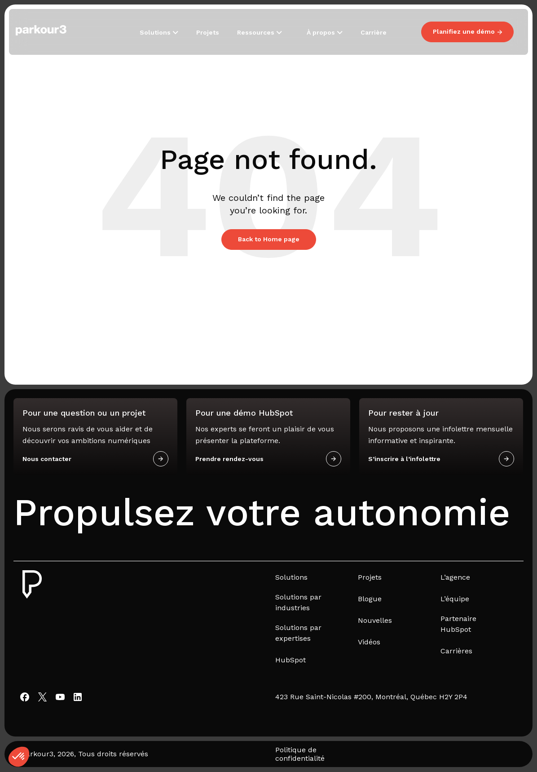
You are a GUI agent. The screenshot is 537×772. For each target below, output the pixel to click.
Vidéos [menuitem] (369, 642)
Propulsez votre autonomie (261, 512)
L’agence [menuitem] (455, 577)
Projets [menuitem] (370, 577)
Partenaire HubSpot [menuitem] (458, 624)
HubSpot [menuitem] (290, 660)
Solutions (156, 32)
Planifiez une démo (467, 31)
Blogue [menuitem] (370, 599)
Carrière (374, 32)
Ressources (256, 32)
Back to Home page (268, 239)
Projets (207, 32)
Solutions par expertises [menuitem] (298, 633)
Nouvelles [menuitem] (375, 620)
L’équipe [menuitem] (454, 599)
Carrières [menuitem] (456, 651)
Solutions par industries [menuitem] (298, 602)
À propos (322, 32)
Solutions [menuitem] (291, 577)
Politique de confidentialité (300, 754)
